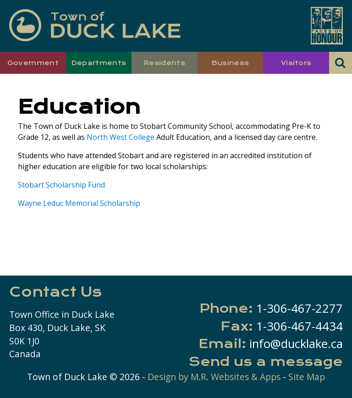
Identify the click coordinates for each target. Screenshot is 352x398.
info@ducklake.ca (296, 344)
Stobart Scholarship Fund (61, 185)
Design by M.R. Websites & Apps (214, 376)
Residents (164, 62)
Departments (99, 62)
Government (33, 62)
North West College (120, 137)
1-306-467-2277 (299, 308)
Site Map (306, 376)
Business (230, 62)
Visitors (296, 62)
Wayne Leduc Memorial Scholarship (79, 203)
